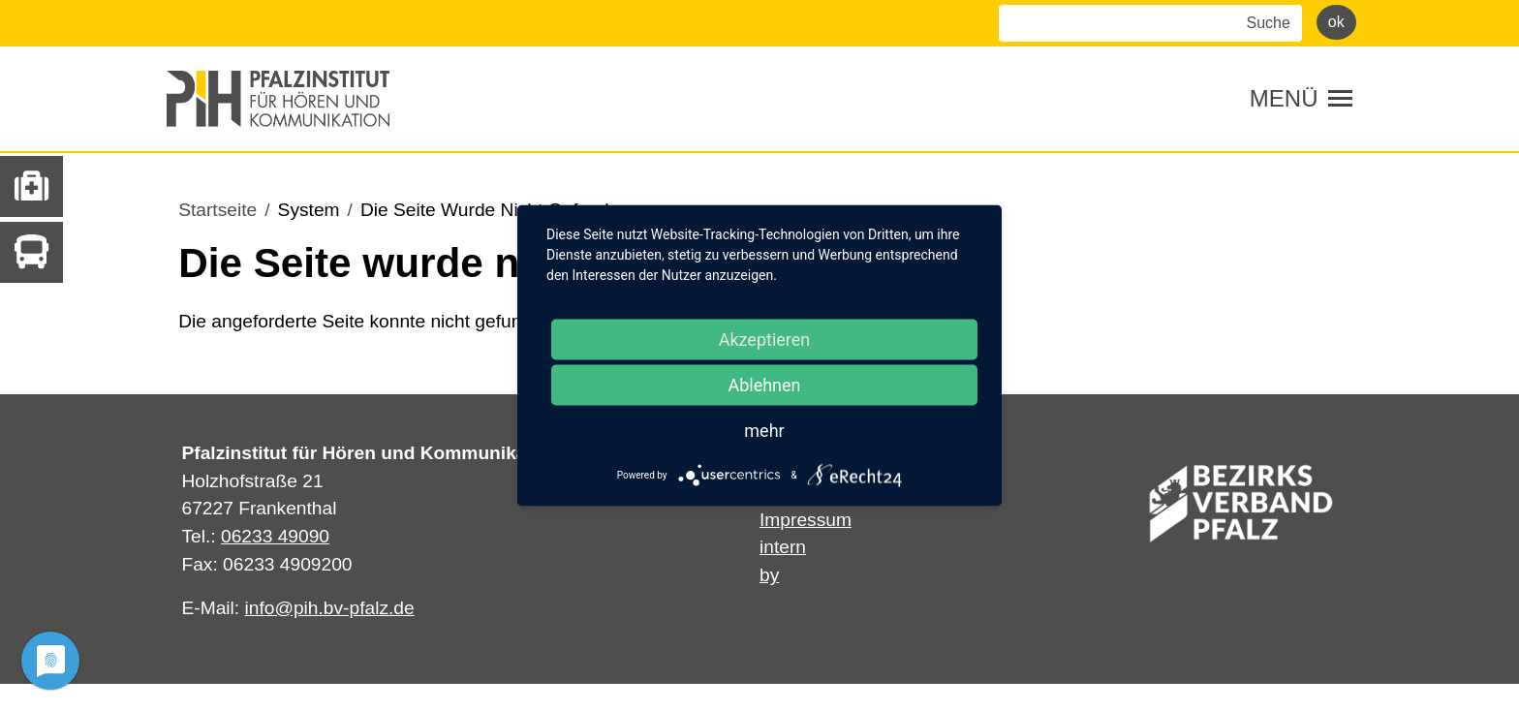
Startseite (217, 210)
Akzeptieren (765, 339)
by (769, 575)
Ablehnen (764, 385)
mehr (764, 430)
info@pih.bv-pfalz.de (330, 608)
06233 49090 (275, 536)
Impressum (806, 520)
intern (783, 547)
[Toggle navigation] (1301, 98)
